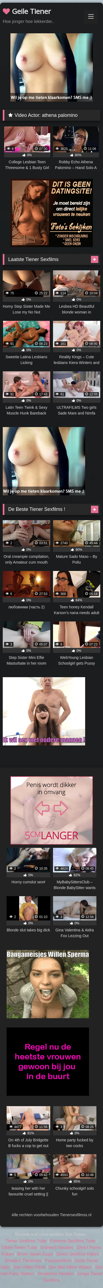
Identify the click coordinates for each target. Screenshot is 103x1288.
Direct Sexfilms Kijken (77, 1254)
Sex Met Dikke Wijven (70, 1267)
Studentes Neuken (56, 1273)
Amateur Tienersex (23, 1260)
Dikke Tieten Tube (19, 1247)
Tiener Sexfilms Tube (26, 1241)
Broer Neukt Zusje (35, 1254)
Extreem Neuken (56, 1247)
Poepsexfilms (58, 1260)
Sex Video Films (29, 1267)
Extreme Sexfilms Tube (72, 1241)
